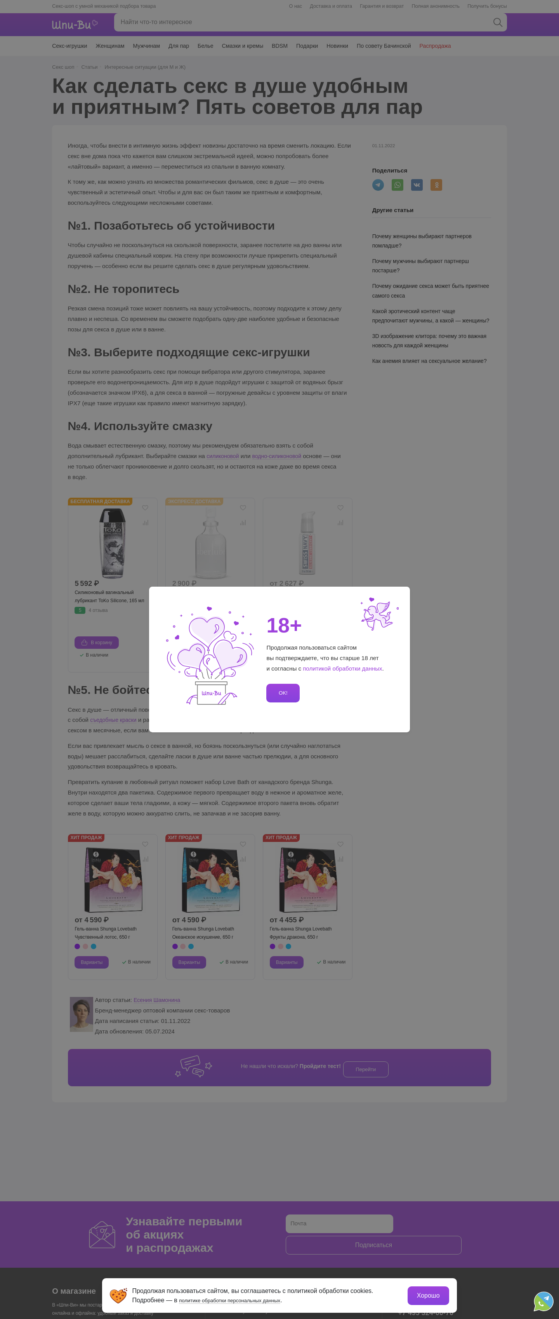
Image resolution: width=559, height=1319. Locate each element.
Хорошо (426, 1294)
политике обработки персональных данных (243, 1298)
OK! (282, 693)
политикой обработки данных (343, 668)
